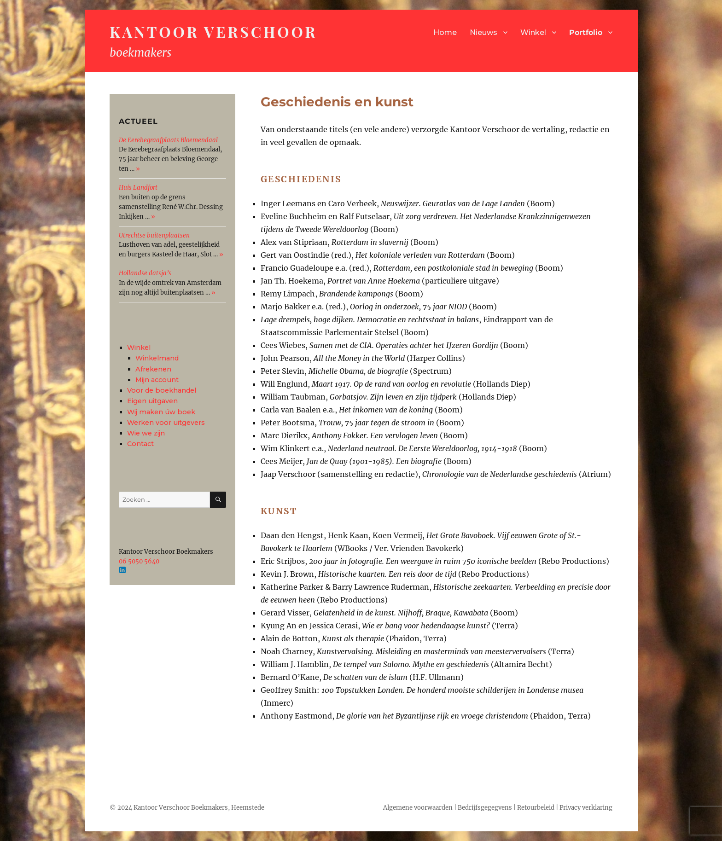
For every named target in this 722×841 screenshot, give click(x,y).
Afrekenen (153, 369)
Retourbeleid (535, 808)
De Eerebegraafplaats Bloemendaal (168, 140)
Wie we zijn (146, 433)
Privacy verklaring (585, 808)
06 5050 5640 (139, 561)
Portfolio (585, 32)
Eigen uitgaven (152, 401)
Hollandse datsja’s (145, 273)
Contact (140, 444)
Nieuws (483, 32)
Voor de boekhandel (161, 390)
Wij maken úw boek (161, 412)
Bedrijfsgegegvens (485, 808)
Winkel (533, 32)
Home (445, 32)
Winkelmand (157, 358)
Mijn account (157, 380)
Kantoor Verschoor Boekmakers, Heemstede (199, 808)
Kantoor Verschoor (213, 31)
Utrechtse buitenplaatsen (154, 235)
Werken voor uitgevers (166, 422)
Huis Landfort (138, 187)
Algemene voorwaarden (418, 808)
